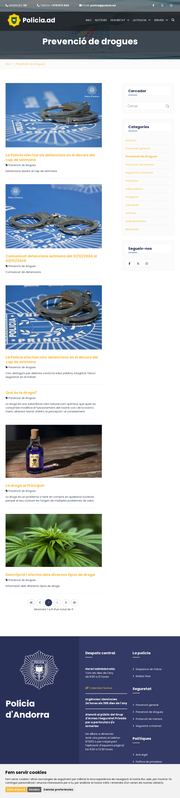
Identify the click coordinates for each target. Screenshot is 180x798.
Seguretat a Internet (139, 172)
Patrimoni (132, 181)
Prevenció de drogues (30, 64)
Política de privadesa (147, 761)
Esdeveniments (136, 221)
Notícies (101, 20)
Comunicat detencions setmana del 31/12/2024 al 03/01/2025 (51, 258)
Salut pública (134, 189)
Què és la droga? (21, 392)
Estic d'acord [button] (16, 789)
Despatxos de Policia (147, 669)
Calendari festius (98, 688)
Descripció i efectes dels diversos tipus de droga (50, 574)
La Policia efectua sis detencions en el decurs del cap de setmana (50, 157)
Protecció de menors (140, 164)
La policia (142, 20)
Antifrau (131, 213)
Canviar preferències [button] (58, 789)
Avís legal (140, 754)
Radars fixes (142, 676)
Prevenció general (138, 148)
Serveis (161, 20)
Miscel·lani (132, 229)
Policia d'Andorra (27, 709)
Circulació (132, 205)
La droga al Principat (25, 485)
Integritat (132, 197)
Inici (88, 20)
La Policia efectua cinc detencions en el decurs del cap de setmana (52, 359)
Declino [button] (34, 789)
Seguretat (119, 20)
